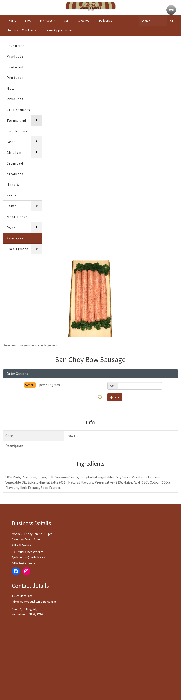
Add (115, 397)
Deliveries (105, 20)
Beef (11, 142)
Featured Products (15, 72)
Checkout (84, 20)
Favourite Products (16, 51)
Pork (11, 227)
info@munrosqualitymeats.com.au (34, 602)
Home (12, 20)
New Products (15, 93)
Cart (66, 20)
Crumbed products (15, 168)
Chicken (14, 152)
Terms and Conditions (22, 30)
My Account (47, 20)
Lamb (12, 206)
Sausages (15, 238)
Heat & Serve (13, 189)
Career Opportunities (59, 30)
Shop (28, 20)
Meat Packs (17, 216)
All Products (18, 109)
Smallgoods (18, 249)
